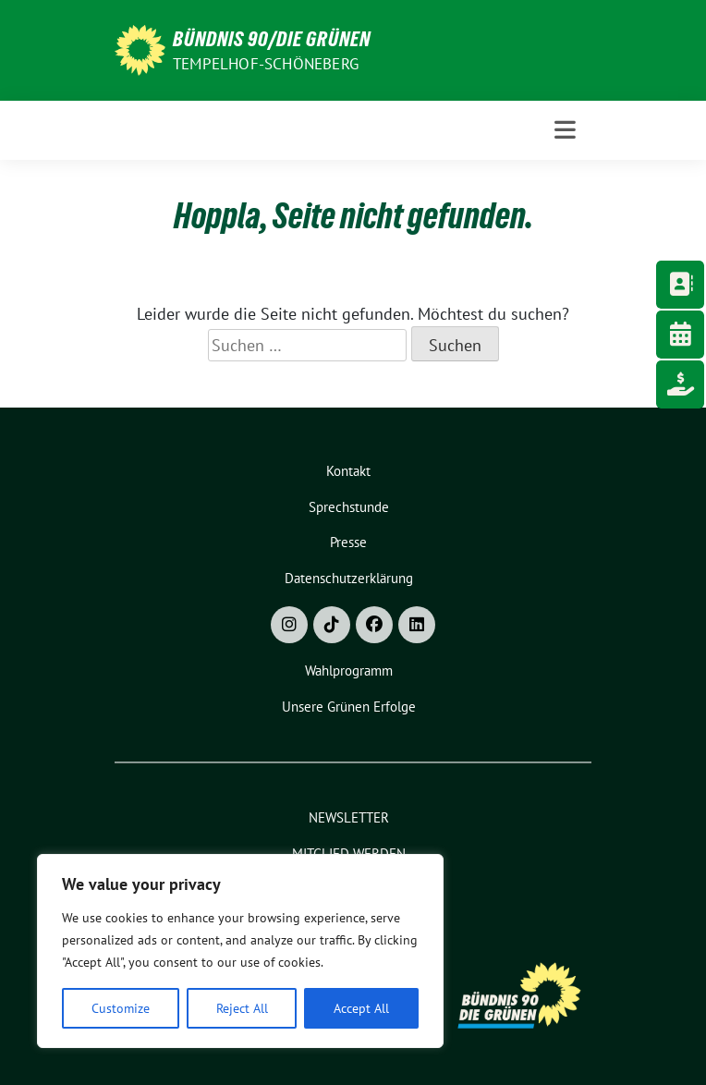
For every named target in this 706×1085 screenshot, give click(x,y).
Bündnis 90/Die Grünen (272, 39)
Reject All (242, 1008)
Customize (120, 1008)
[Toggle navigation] (565, 130)
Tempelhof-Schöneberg (266, 64)
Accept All (361, 1008)
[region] (240, 951)
